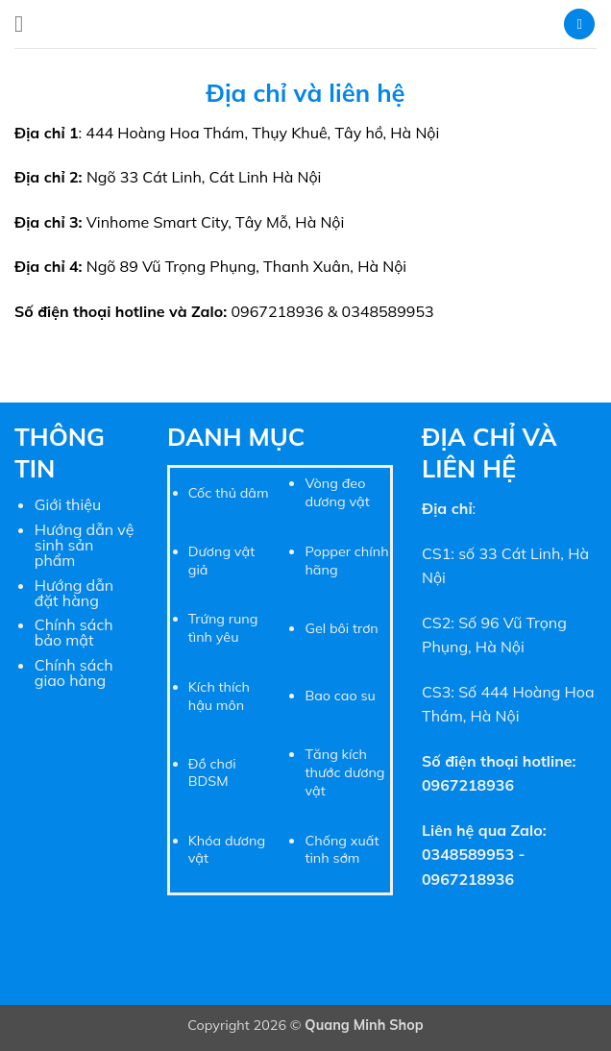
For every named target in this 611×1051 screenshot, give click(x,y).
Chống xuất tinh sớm (342, 850)
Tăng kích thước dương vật (344, 771)
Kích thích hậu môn (219, 696)
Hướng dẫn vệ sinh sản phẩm (84, 545)
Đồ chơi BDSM (212, 773)
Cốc (200, 492)
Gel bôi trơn (341, 628)
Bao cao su (340, 695)
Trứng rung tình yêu (223, 628)
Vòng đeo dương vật (337, 492)
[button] (25, 23)
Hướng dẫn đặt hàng (74, 592)
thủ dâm (239, 492)
